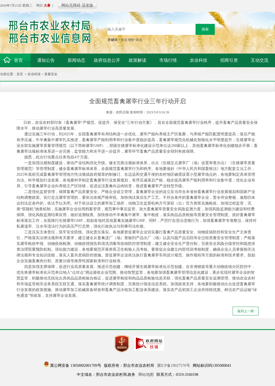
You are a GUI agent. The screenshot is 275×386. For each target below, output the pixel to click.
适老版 (87, 5)
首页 (19, 74)
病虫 (139, 40)
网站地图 (146, 375)
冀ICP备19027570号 (173, 365)
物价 (131, 40)
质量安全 (50, 74)
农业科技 (34, 74)
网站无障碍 (71, 5)
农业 (124, 40)
